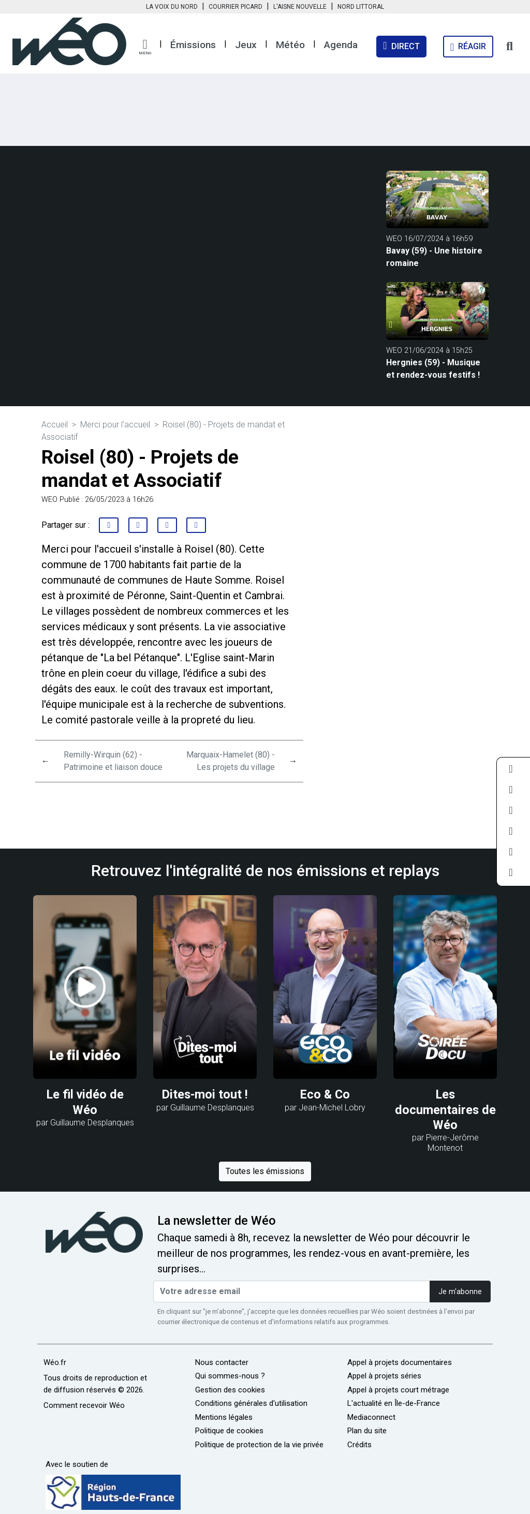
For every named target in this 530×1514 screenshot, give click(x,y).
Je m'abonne (460, 1291)
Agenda (341, 45)
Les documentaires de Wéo (445, 1109)
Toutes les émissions (265, 1171)
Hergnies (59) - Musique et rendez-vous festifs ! (433, 369)
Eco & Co (325, 1094)
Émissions (193, 45)
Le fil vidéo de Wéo (85, 1102)
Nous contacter (221, 1362)
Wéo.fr (54, 1362)
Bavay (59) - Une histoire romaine (434, 257)
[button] (145, 47)
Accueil (54, 424)
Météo (290, 45)
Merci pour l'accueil (115, 424)
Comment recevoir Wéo (84, 1405)
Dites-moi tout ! (205, 1094)
